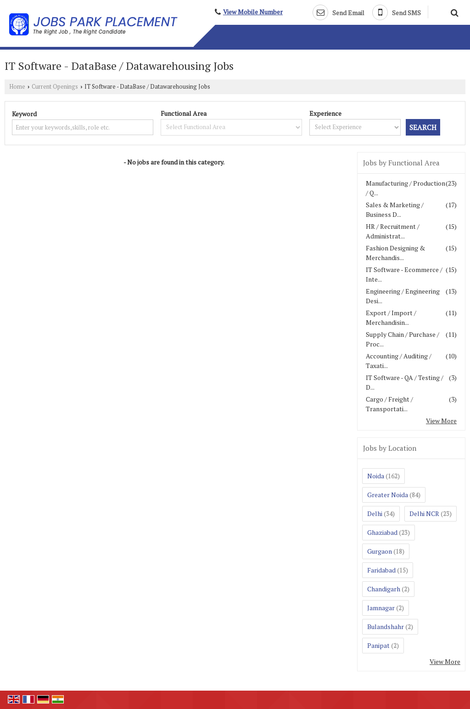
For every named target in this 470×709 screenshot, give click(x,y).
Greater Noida (387, 494)
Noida (375, 475)
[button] (253, 12)
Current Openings (55, 87)
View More (441, 420)
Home (17, 87)
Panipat (378, 645)
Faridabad (381, 570)
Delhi (374, 513)
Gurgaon (379, 551)
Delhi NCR (424, 513)
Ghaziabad (382, 532)
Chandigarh (383, 588)
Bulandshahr (385, 626)
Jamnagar (381, 607)
